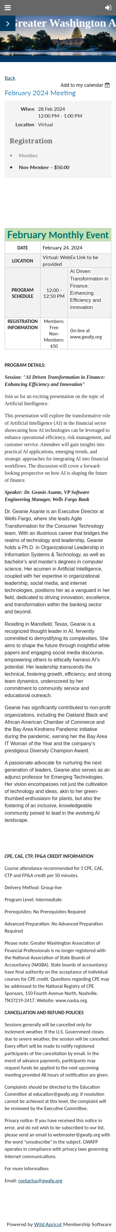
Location (24, 124)
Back (10, 78)
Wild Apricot (48, 1224)
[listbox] (86, 85)
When (27, 109)
